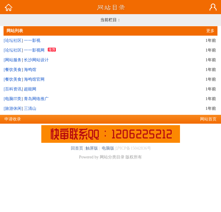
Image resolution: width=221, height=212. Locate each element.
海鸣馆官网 (34, 79)
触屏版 (92, 148)
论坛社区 (13, 40)
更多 (210, 31)
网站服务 (13, 60)
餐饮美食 (13, 69)
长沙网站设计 (36, 60)
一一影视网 (34, 50)
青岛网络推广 (36, 99)
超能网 (30, 89)
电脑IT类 (13, 99)
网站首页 (208, 119)
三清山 (30, 108)
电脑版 (107, 148)
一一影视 (32, 40)
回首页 (77, 148)
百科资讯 (13, 89)
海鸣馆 (30, 69)
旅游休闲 (13, 108)
